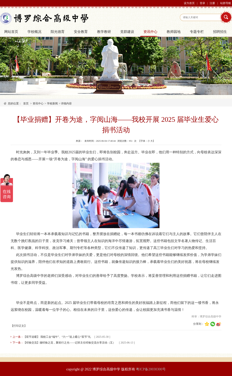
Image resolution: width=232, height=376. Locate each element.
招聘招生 (220, 32)
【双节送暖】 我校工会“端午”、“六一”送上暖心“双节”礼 (57, 336)
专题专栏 (197, 32)
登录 (202, 3)
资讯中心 (150, 32)
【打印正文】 (19, 325)
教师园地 (174, 32)
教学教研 (104, 32)
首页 (26, 103)
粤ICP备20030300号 (151, 369)
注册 (212, 3)
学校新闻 (52, 103)
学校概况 (34, 32)
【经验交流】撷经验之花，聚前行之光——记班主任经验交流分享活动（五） (69, 342)
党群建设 (127, 32)
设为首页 (189, 3)
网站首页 (11, 32)
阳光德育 (58, 32)
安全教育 (81, 32)
